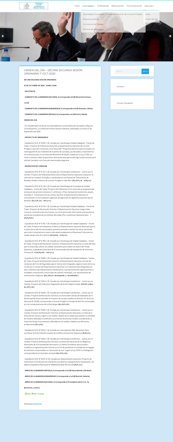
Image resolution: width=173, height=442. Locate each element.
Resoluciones (117, 6)
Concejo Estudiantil (125, 103)
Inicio (77, 6)
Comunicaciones (134, 6)
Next (170, 36)
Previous (3, 36)
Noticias (38, 404)
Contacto (120, 87)
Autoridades (87, 6)
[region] (86, 36)
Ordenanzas (103, 6)
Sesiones (149, 6)
